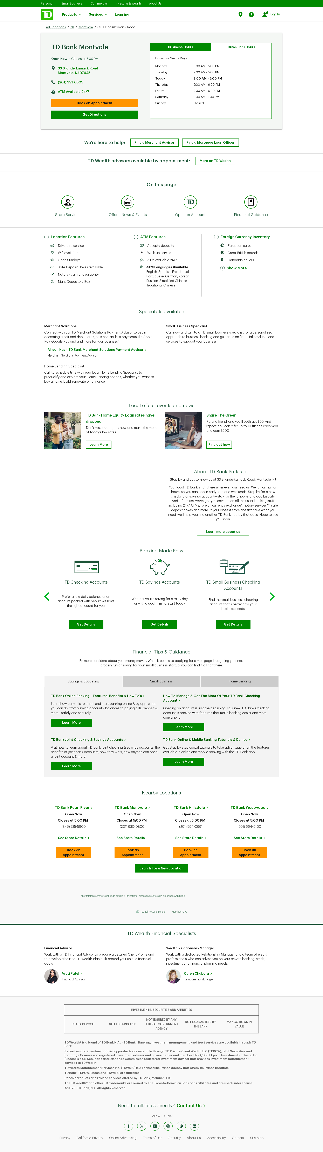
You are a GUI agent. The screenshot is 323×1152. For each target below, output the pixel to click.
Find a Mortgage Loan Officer (210, 142)
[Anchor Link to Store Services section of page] (67, 202)
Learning (122, 12)
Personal (47, 3)
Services (98, 14)
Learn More (71, 722)
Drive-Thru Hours (241, 47)
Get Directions (94, 114)
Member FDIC (179, 912)
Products (71, 14)
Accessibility (216, 1138)
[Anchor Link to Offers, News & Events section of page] (127, 202)
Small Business (71, 3)
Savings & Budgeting (83, 681)
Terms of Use (152, 1138)
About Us (155, 3)
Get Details (86, 624)
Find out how (219, 444)
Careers (238, 1138)
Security (175, 1138)
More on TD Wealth (215, 161)
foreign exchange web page (169, 896)
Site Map (257, 1138)
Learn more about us (223, 531)
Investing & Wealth (128, 3)
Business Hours (180, 47)
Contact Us (191, 1106)
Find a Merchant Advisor (154, 142)
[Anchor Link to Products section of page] (190, 202)
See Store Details (74, 839)
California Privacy (89, 1138)
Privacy (64, 1138)
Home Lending (240, 681)
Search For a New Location (161, 868)
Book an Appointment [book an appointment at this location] (94, 103)
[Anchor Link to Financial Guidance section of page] (250, 202)
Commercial (99, 3)
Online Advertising (123, 1138)
